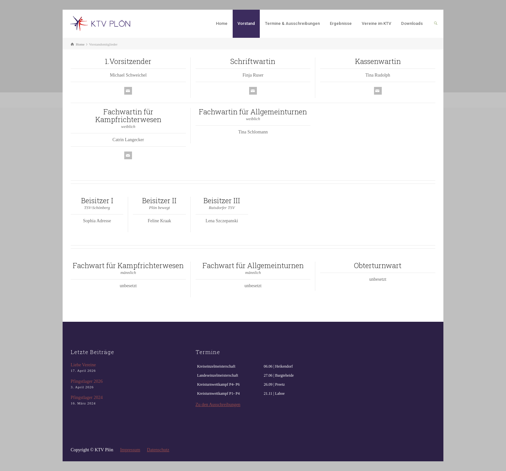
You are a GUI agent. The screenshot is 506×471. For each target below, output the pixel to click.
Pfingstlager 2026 (87, 381)
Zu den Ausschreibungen (218, 404)
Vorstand (246, 23)
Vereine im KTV (376, 23)
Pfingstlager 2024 (87, 397)
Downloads (412, 23)
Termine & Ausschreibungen (292, 23)
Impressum (130, 449)
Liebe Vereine (83, 364)
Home (222, 23)
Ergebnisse (341, 23)
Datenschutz (158, 449)
